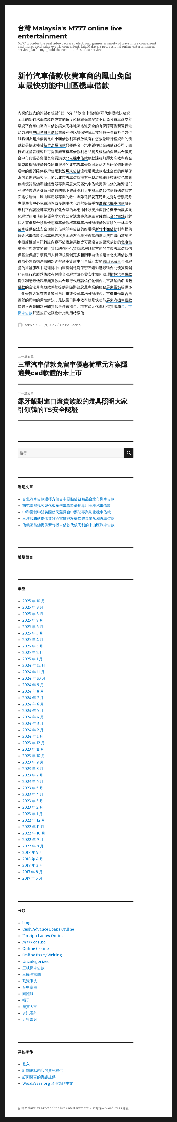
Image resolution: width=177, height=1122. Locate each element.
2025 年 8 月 (32, 613)
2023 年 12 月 (33, 742)
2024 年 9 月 (33, 684)
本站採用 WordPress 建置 (111, 1108)
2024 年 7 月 (33, 697)
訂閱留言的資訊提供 (39, 1077)
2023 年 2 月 (32, 807)
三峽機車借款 (33, 968)
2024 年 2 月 (33, 730)
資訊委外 (29, 1013)
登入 (26, 1064)
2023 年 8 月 (32, 768)
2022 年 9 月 (33, 839)
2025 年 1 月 (32, 659)
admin (29, 325)
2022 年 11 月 (33, 826)
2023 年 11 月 (33, 749)
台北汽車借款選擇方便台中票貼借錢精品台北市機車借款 (68, 499)
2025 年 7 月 (32, 620)
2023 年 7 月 (32, 775)
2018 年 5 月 (32, 852)
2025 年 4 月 (32, 639)
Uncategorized (36, 961)
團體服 (27, 993)
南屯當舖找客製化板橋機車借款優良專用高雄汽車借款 (66, 505)
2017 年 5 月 (32, 878)
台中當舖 (29, 987)
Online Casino (70, 325)
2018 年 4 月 (32, 859)
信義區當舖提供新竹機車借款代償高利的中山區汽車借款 (68, 525)
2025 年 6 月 (32, 626)
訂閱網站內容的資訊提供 (42, 1070)
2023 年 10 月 (33, 755)
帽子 (26, 1000)
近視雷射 (29, 1019)
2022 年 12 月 (33, 820)
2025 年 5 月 (32, 633)
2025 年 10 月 (33, 601)
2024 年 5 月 (33, 710)
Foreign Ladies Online (43, 935)
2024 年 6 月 (33, 704)
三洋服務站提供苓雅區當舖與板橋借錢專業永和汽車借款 (68, 518)
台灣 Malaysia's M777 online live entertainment (53, 1108)
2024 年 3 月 (33, 723)
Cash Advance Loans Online (48, 929)
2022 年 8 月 (33, 846)
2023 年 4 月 (32, 794)
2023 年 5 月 (32, 788)
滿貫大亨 (29, 1006)
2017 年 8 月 (32, 871)
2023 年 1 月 (32, 813)
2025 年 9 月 (32, 607)
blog (26, 922)
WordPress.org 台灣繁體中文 (47, 1083)
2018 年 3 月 (32, 865)
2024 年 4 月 (33, 717)
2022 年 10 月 (33, 833)
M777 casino (34, 942)
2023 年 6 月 (32, 781)
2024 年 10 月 (33, 678)
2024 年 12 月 (33, 665)
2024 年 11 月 (33, 672)
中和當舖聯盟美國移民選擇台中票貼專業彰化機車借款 (66, 512)
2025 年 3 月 (32, 646)
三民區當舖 (31, 974)
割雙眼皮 (29, 980)
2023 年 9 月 (32, 762)
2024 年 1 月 (32, 736)
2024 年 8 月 (33, 691)
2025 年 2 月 (32, 652)
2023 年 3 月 (32, 801)
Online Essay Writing (42, 955)
